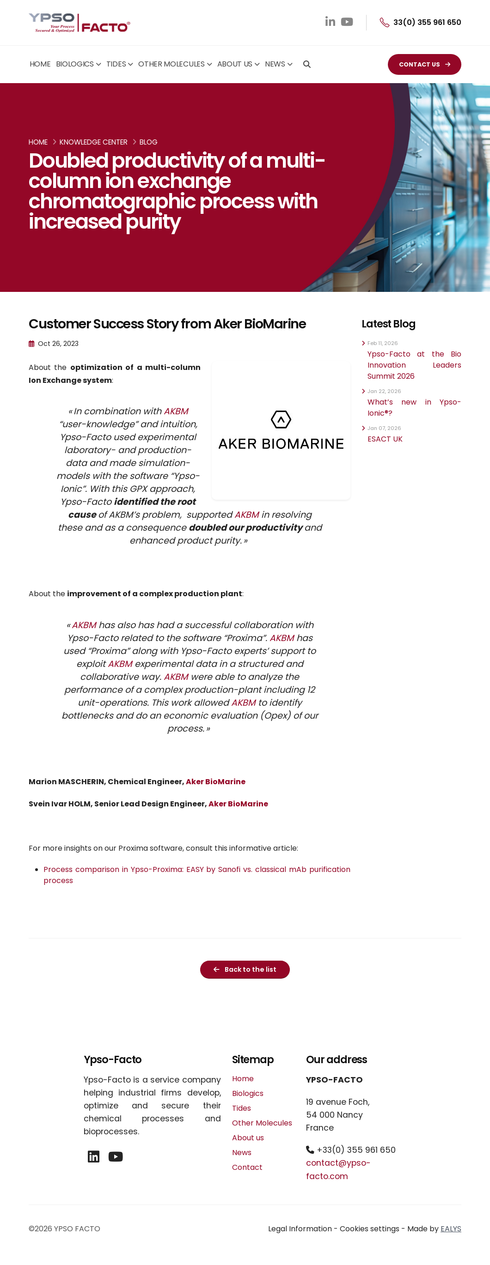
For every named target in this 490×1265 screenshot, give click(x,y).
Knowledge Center (94, 142)
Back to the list (245, 969)
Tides (116, 64)
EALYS (451, 1228)
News (275, 64)
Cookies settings (369, 1228)
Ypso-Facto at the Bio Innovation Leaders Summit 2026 (414, 365)
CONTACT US (424, 64)
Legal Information (300, 1228)
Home (40, 64)
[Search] (307, 65)
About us (235, 64)
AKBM (176, 411)
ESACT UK (385, 439)
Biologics (75, 64)
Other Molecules (171, 64)
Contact (247, 1167)
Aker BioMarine (216, 781)
